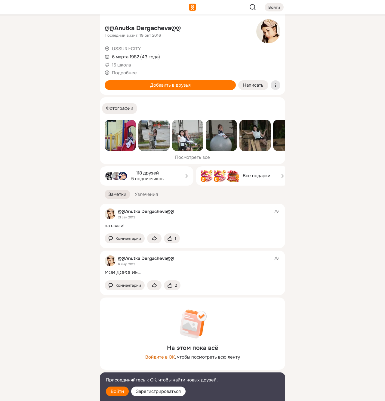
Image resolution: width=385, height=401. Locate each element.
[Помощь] (29, 108)
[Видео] (82, 55)
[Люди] (55, 55)
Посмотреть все (192, 157)
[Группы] (82, 29)
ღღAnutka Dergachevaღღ (143, 28)
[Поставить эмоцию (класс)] (172, 238)
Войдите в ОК (160, 357)
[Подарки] (29, 82)
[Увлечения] (55, 29)
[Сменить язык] (55, 367)
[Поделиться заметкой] (154, 238)
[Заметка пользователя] (192, 218)
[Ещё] (55, 354)
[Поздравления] (55, 82)
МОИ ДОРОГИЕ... (123, 273)
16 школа (121, 65)
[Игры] (82, 82)
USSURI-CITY (126, 49)
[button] (119, 108)
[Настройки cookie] (55, 393)
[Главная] (29, 29)
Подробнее (124, 72)
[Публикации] (29, 55)
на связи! (115, 226)
